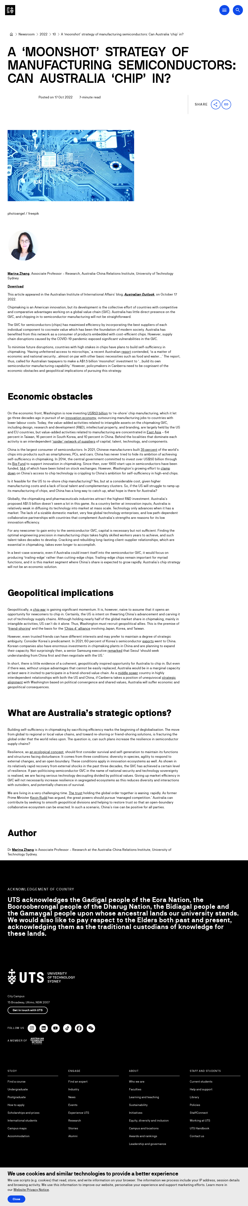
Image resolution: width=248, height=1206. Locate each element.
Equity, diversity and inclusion (149, 1120)
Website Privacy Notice (31, 1190)
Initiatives (135, 1112)
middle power (128, 673)
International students (22, 1120)
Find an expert (78, 1081)
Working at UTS (200, 1120)
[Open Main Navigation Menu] (224, 10)
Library (194, 1097)
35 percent (149, 450)
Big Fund (19, 464)
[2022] (43, 34)
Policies (195, 1105)
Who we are (136, 1081)
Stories (73, 1128)
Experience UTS (78, 1112)
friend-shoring (19, 628)
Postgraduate (17, 1097)
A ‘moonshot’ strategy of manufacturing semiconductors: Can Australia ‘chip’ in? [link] (122, 34)
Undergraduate (18, 1089)
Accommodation (19, 1136)
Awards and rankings (143, 1136)
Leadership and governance (147, 1144)
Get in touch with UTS (28, 1010)
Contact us (197, 1136)
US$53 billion (98, 413)
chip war (39, 610)
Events (72, 1105)
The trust (75, 793)
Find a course (17, 1081)
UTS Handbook (199, 1128)
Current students (201, 1081)
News (71, 1097)
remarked (115, 651)
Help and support (201, 1089)
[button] (215, 104)
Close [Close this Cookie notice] (16, 1199)
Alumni (73, 1136)
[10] (54, 34)
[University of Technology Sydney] (11, 34)
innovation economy (80, 418)
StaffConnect (199, 1112)
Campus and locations (144, 1128)
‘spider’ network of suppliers (73, 442)
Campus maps (17, 1128)
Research (74, 1120)
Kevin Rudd (38, 798)
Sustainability (138, 1105)
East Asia (154, 432)
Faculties (135, 1089)
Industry (73, 1089)
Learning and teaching (144, 1097)
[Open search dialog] (238, 10)
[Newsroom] (27, 34)
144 (23, 469)
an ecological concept (46, 752)
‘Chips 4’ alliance (77, 628)
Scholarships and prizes (23, 1112)
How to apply (16, 1105)
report (126, 352)
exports (148, 641)
